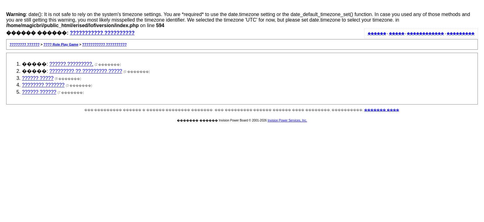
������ (377, 33)
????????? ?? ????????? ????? (85, 71)
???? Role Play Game (61, 44)
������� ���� (381, 110)
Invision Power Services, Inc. (287, 120)
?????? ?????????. (71, 64)
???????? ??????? (43, 85)
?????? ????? (37, 78)
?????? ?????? (39, 92)
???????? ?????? (25, 44)
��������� (460, 33)
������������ (425, 33)
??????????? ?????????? (102, 32)
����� (396, 33)
